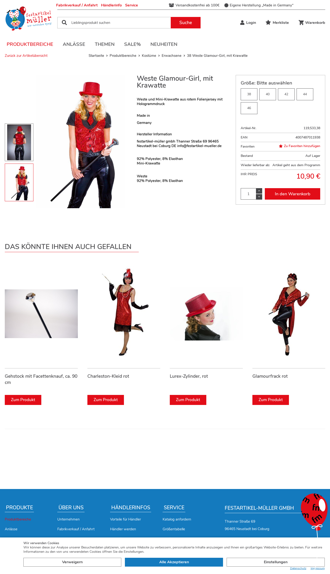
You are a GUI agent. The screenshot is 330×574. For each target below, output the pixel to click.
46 (249, 108)
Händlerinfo (111, 5)
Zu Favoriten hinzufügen (299, 146)
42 (286, 94)
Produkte (19, 507)
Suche (185, 23)
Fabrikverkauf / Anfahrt (77, 5)
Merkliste (277, 22)
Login (248, 22)
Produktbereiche (30, 44)
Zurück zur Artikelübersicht (26, 55)
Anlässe (74, 44)
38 (249, 94)
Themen (105, 44)
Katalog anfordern (177, 519)
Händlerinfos (130, 507)
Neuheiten (163, 44)
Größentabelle (174, 529)
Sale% (132, 44)
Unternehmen (68, 519)
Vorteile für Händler (125, 519)
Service (131, 5)
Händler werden (123, 529)
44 (305, 94)
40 (268, 94)
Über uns (71, 507)
